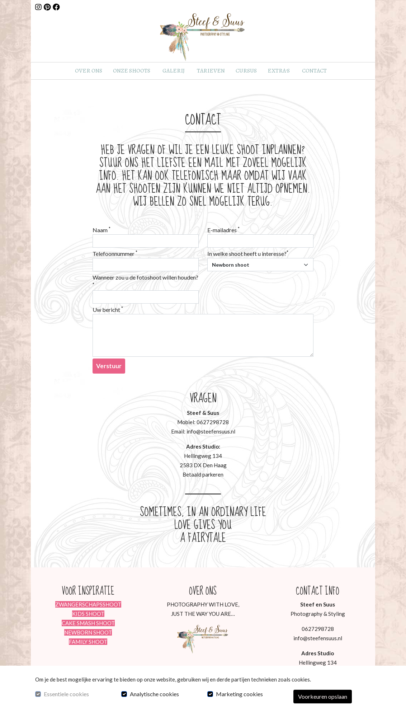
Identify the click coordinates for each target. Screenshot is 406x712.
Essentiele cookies (66, 693)
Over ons (88, 71)
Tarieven (211, 71)
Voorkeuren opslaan (322, 696)
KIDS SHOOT (88, 613)
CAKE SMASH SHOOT (88, 623)
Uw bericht (108, 309)
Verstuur (109, 366)
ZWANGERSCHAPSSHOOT (88, 604)
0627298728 (318, 629)
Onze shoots (131, 71)
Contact (314, 71)
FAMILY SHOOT (88, 641)
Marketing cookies (239, 693)
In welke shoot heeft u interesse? (247, 253)
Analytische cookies (154, 693)
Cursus (246, 71)
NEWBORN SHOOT (88, 632)
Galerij (173, 71)
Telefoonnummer (115, 253)
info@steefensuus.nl (317, 638)
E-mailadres (223, 229)
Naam (101, 229)
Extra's (279, 71)
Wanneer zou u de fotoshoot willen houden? (145, 280)
